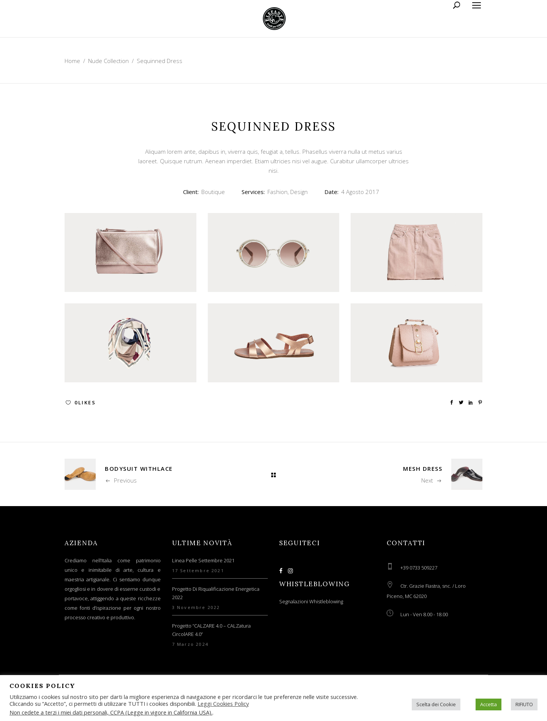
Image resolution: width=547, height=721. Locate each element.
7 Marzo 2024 (190, 644)
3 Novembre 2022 (196, 607)
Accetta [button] (488, 704)
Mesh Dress (422, 468)
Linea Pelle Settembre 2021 (203, 560)
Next (431, 480)
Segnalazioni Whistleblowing (311, 601)
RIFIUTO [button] (524, 704)
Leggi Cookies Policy (223, 703)
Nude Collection (108, 61)
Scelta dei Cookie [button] (436, 704)
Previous (121, 480)
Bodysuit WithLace (139, 468)
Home (72, 61)
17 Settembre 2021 (198, 570)
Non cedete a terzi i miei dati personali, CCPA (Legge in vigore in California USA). (110, 712)
